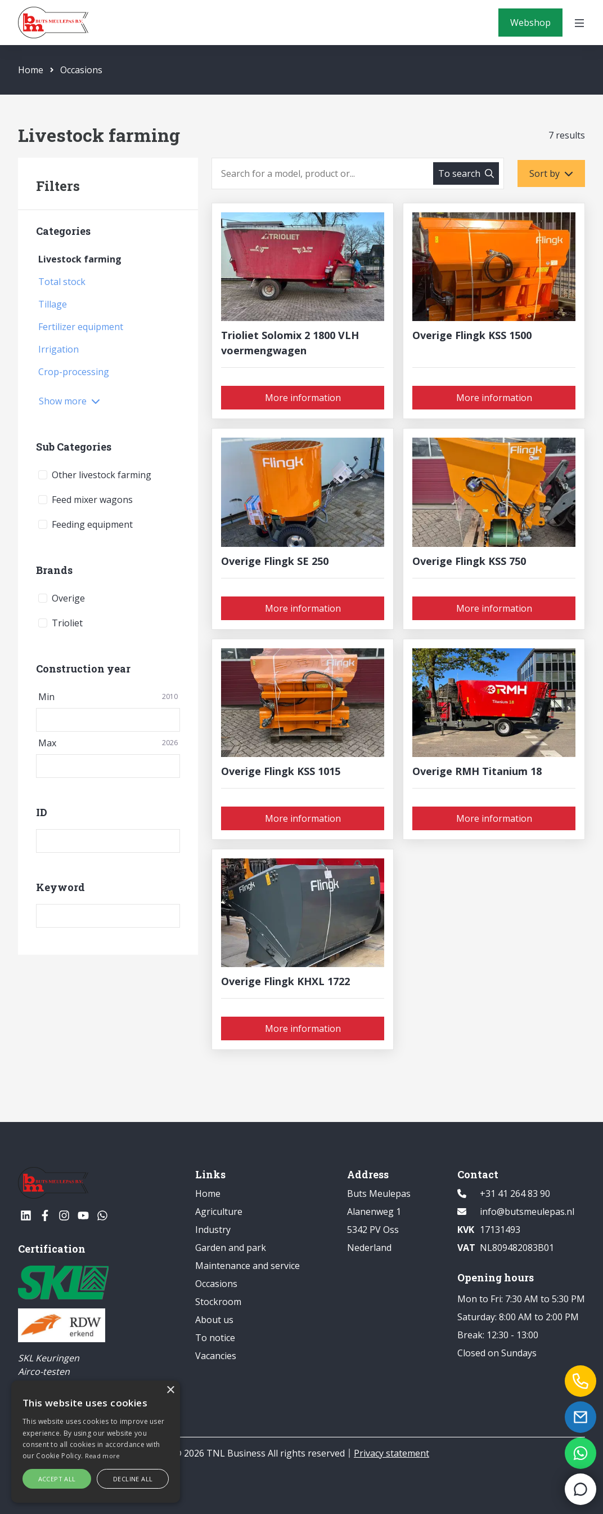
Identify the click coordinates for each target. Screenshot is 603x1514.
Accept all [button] (57, 1479)
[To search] (466, 173)
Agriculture (218, 1211)
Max (108, 743)
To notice (215, 1338)
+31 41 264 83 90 (515, 1193)
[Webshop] (530, 22)
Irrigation (58, 349)
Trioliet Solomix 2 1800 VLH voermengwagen (290, 342)
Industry (213, 1229)
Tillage (52, 304)
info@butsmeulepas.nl (527, 1211)
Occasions (76, 70)
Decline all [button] (132, 1479)
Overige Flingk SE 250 (274, 561)
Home (30, 70)
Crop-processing (73, 372)
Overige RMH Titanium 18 (477, 771)
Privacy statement (391, 1453)
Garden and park (230, 1247)
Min (108, 697)
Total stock (62, 281)
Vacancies (215, 1356)
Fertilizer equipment (80, 326)
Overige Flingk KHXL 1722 (285, 981)
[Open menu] (579, 23)
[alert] (95, 1442)
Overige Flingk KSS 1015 (280, 771)
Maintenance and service (247, 1265)
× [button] (170, 1390)
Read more (102, 1455)
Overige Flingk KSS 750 (469, 561)
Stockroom (218, 1301)
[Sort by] (551, 173)
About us (214, 1319)
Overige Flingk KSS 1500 (472, 335)
